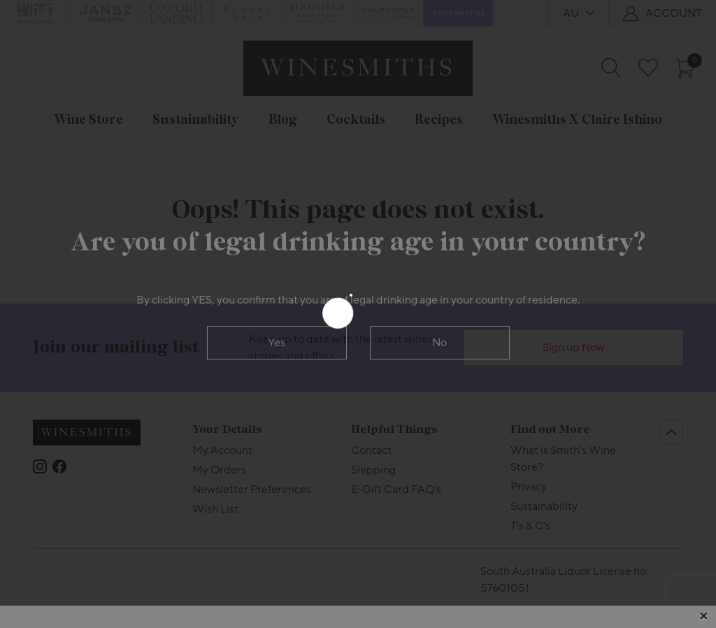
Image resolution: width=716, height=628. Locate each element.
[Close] (703, 616)
